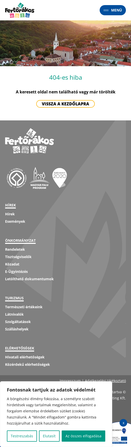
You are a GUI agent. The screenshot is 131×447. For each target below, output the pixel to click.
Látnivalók (14, 314)
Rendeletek (15, 249)
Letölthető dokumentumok (29, 278)
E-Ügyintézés (16, 271)
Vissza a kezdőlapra (65, 104)
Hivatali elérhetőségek (25, 357)
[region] (56, 414)
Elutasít (49, 436)
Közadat (12, 264)
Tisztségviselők (18, 256)
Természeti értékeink (24, 306)
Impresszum (70, 380)
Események (15, 221)
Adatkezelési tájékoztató (105, 380)
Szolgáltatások (18, 321)
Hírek (10, 214)
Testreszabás (22, 436)
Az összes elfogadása (83, 436)
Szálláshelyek (17, 329)
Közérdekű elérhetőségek (27, 364)
